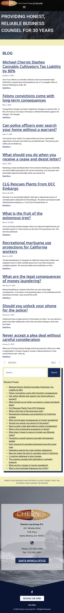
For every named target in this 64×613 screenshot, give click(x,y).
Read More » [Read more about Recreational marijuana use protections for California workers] (7, 268)
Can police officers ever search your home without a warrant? (30, 127)
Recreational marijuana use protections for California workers (27, 247)
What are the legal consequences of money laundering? (32, 278)
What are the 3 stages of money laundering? (28, 465)
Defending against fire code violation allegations (30, 450)
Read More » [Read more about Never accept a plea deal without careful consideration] (7, 357)
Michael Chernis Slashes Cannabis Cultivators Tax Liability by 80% (32, 66)
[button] (24, 7)
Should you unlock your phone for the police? (29, 308)
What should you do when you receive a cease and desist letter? (32, 156)
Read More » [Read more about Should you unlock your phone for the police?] (7, 327)
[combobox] (25, 372)
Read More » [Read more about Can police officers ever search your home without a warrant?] (7, 147)
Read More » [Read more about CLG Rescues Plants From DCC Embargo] (7, 205)
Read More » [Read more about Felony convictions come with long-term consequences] (7, 117)
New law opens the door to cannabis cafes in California (33, 453)
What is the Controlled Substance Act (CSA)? (28, 468)
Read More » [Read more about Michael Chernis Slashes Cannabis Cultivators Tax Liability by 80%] (7, 88)
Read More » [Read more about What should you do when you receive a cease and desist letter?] (7, 176)
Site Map (32, 605)
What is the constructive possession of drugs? (29, 429)
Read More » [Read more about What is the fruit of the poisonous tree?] (7, 235)
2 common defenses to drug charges (25, 456)
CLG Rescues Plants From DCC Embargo (29, 186)
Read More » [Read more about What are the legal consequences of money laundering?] (7, 298)
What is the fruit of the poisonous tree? (23, 215)
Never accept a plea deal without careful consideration (32, 337)
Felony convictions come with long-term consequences (28, 98)
